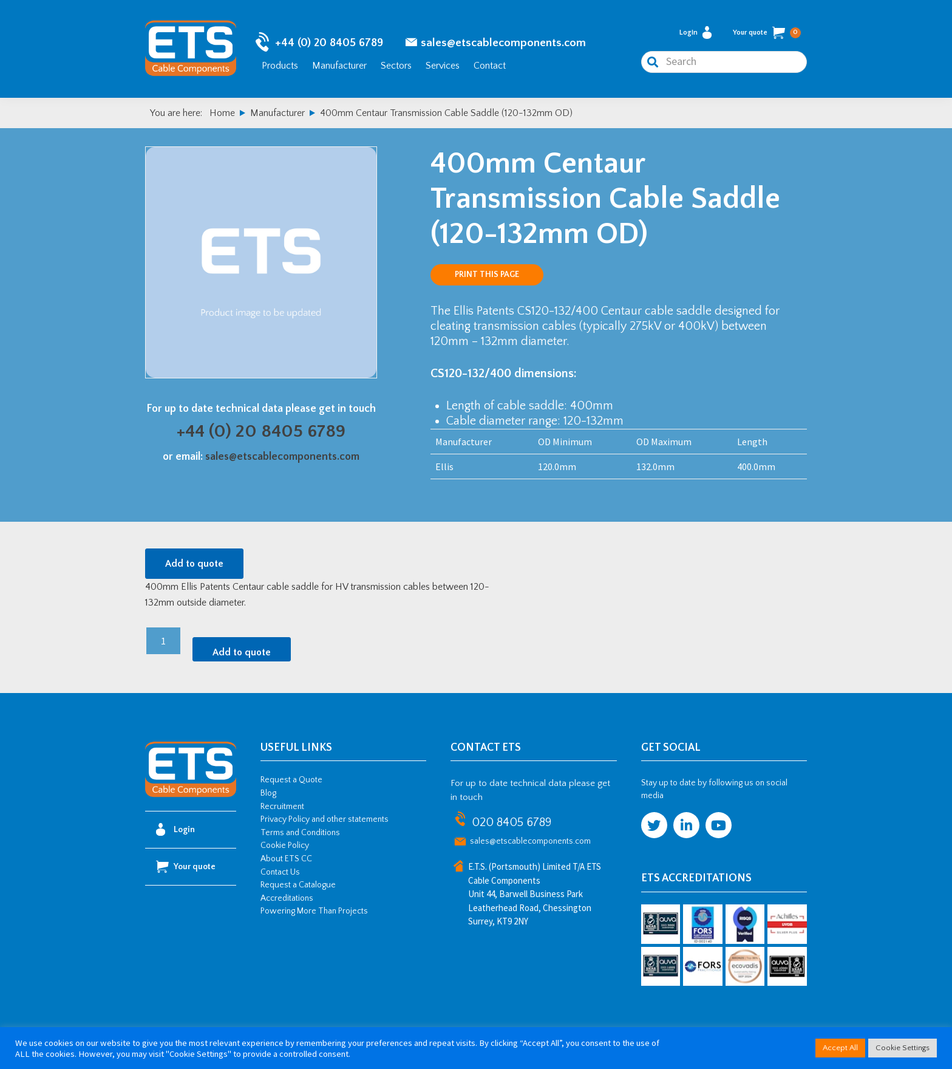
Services (443, 65)
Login (695, 32)
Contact (490, 65)
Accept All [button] (840, 1047)
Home (222, 113)
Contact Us (280, 872)
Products (280, 65)
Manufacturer (339, 65)
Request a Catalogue (298, 885)
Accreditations (286, 898)
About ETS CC (286, 859)
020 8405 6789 (511, 822)
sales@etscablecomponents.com (503, 42)
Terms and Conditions (300, 833)
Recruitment (282, 806)
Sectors (396, 65)
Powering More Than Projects (314, 911)
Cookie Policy (284, 845)
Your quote (767, 33)
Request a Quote (291, 780)
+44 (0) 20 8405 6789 (329, 42)
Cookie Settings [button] (902, 1047)
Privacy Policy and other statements (324, 819)
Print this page (487, 274)
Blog (268, 793)
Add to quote (194, 563)
